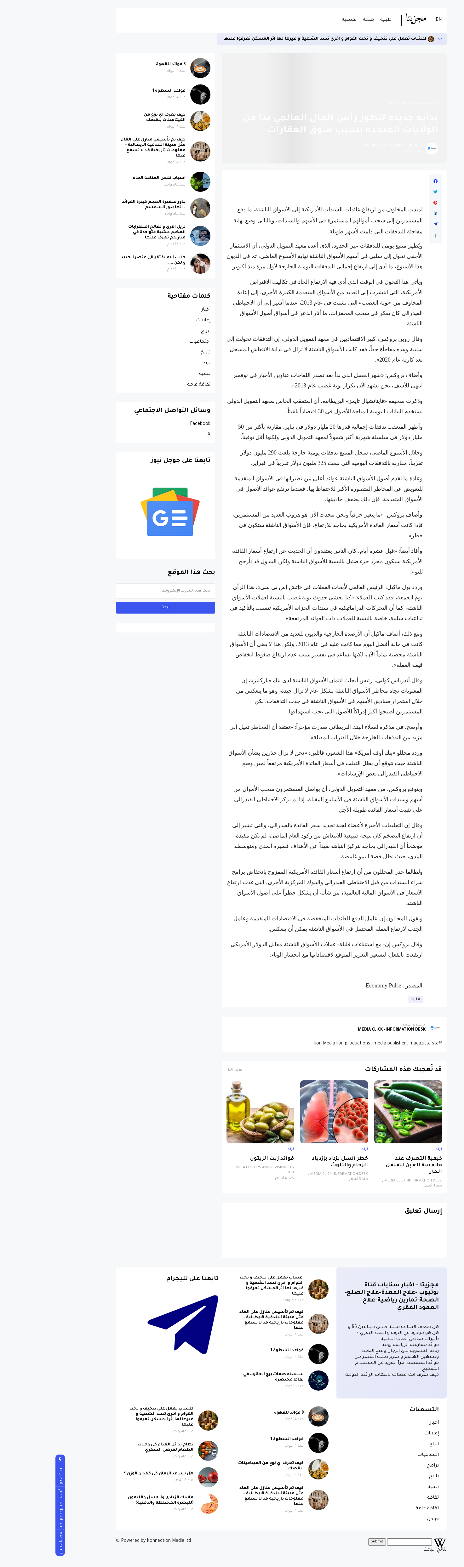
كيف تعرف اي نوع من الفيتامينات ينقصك (115, 118)
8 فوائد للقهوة (121, 64)
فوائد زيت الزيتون (223, 1159)
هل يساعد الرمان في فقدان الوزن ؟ (109, 1474)
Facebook (151, 424)
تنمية (155, 374)
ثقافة (384, 1498)
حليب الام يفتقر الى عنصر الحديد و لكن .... (104, 260)
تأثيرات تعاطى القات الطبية (360, 1339)
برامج (384, 1465)
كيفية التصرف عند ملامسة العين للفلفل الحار (365, 1165)
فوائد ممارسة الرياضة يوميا (361, 1345)
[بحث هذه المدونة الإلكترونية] (116, 591)
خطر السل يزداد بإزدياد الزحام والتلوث (291, 1162)
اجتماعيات (150, 342)
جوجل (384, 1519)
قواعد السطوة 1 (119, 91)
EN (390, 20)
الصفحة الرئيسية (370, 103)
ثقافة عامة (149, 384)
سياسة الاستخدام (11, 1508)
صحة (319, 20)
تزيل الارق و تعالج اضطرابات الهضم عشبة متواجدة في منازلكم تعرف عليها (107, 232)
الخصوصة (11, 1543)
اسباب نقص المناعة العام (109, 178)
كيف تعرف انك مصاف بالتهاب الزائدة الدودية (343, 1375)
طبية (336, 20)
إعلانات (154, 320)
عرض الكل (185, 1070)
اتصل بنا (11, 1475)
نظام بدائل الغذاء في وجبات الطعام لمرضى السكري (116, 1447)
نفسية (300, 20)
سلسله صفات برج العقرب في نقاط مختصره (224, 1377)
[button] (386, 236)
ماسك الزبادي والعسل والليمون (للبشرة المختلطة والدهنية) (111, 1500)
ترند (390, 39)
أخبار (156, 309)
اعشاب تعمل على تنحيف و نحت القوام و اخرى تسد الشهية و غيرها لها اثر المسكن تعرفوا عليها (275, 39)
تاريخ (156, 352)
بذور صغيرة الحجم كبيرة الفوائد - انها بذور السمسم (104, 205)
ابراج (156, 331)
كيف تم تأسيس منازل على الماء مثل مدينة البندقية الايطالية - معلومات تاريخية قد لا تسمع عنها (104, 148)
